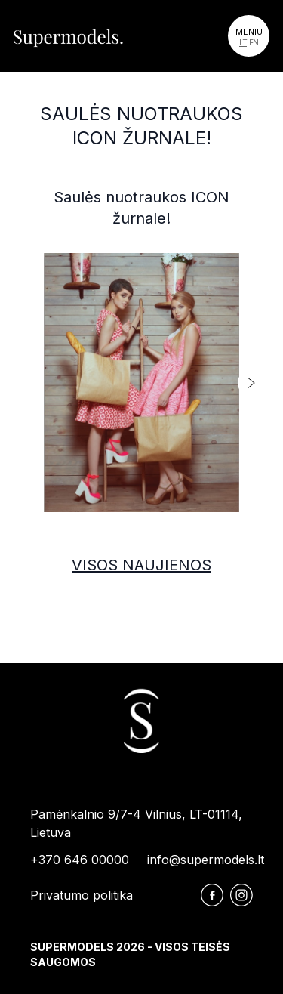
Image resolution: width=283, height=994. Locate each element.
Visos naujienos (141, 565)
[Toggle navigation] (248, 36)
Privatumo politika (81, 895)
